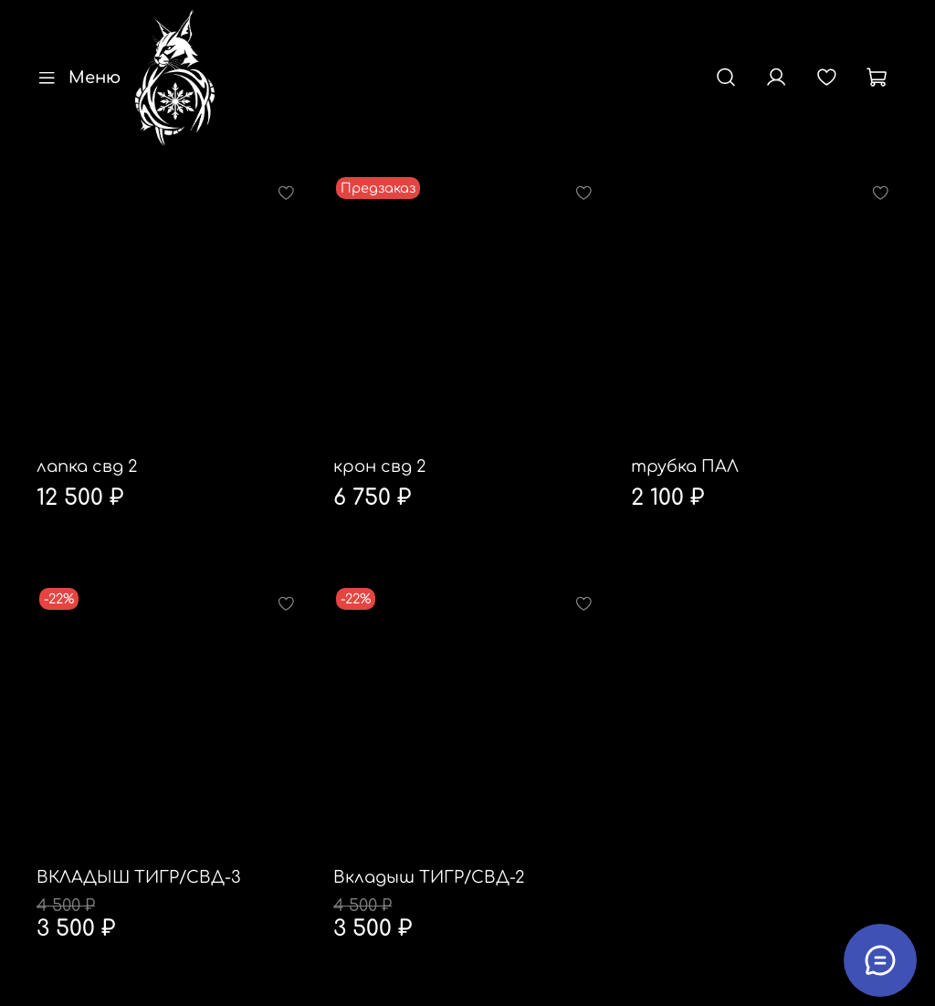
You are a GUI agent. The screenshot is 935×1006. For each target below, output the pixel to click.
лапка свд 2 (87, 466)
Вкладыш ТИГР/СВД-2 (428, 877)
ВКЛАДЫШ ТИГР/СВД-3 (139, 877)
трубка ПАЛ (685, 466)
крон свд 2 (379, 466)
